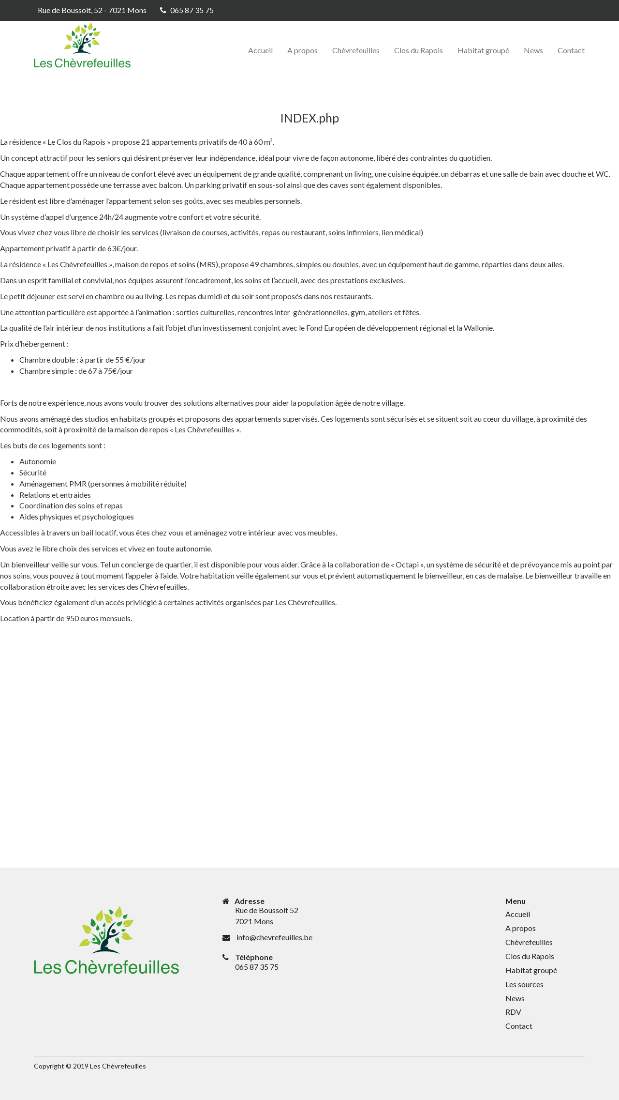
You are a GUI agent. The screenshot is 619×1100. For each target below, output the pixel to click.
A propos (302, 50)
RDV (513, 1011)
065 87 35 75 (192, 10)
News (533, 50)
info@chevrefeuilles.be (274, 937)
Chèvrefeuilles (356, 50)
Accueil (260, 50)
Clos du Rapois (418, 50)
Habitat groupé (483, 50)
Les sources (524, 984)
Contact (571, 50)
